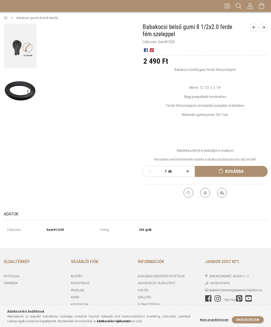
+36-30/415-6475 (219, 278)
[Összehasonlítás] (222, 192)
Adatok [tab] (11, 214)
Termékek (11, 278)
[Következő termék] (263, 27)
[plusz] (187, 171)
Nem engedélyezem (214, 319)
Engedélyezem (247, 319)
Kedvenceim (79, 299)
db (170, 171)
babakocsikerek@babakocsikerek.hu (235, 285)
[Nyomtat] (205, 192)
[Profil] (250, 6)
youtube (248, 293)
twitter (229, 294)
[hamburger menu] (227, 6)
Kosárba (234, 171)
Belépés (76, 271)
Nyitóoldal (12, 271)
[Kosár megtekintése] (261, 6)
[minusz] (150, 171)
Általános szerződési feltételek (161, 271)
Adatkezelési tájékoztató (156, 278)
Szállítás (144, 292)
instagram (218, 293)
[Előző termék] (254, 27)
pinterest (239, 293)
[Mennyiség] (163, 171)
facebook (208, 293)
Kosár (75, 292)
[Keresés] (238, 6)
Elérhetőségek (149, 299)
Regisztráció (80, 278)
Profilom (77, 285)
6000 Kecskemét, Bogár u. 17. (229, 271)
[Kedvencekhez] (188, 192)
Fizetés (143, 285)
